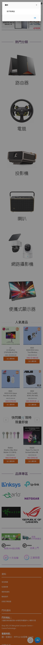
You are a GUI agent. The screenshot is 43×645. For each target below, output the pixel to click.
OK (35, 18)
